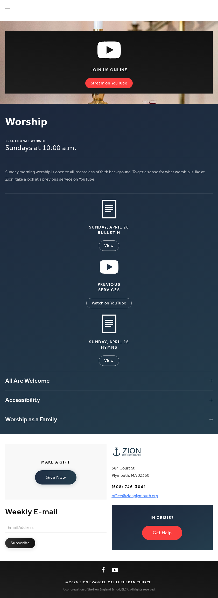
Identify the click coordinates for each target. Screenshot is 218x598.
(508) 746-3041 (129, 486)
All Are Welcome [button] (109, 380)
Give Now (56, 477)
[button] (7, 10)
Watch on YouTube (109, 303)
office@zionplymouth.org (135, 495)
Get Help (162, 533)
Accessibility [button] (109, 399)
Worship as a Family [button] (109, 419)
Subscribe (20, 542)
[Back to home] (109, 10)
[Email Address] (56, 527)
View (109, 245)
